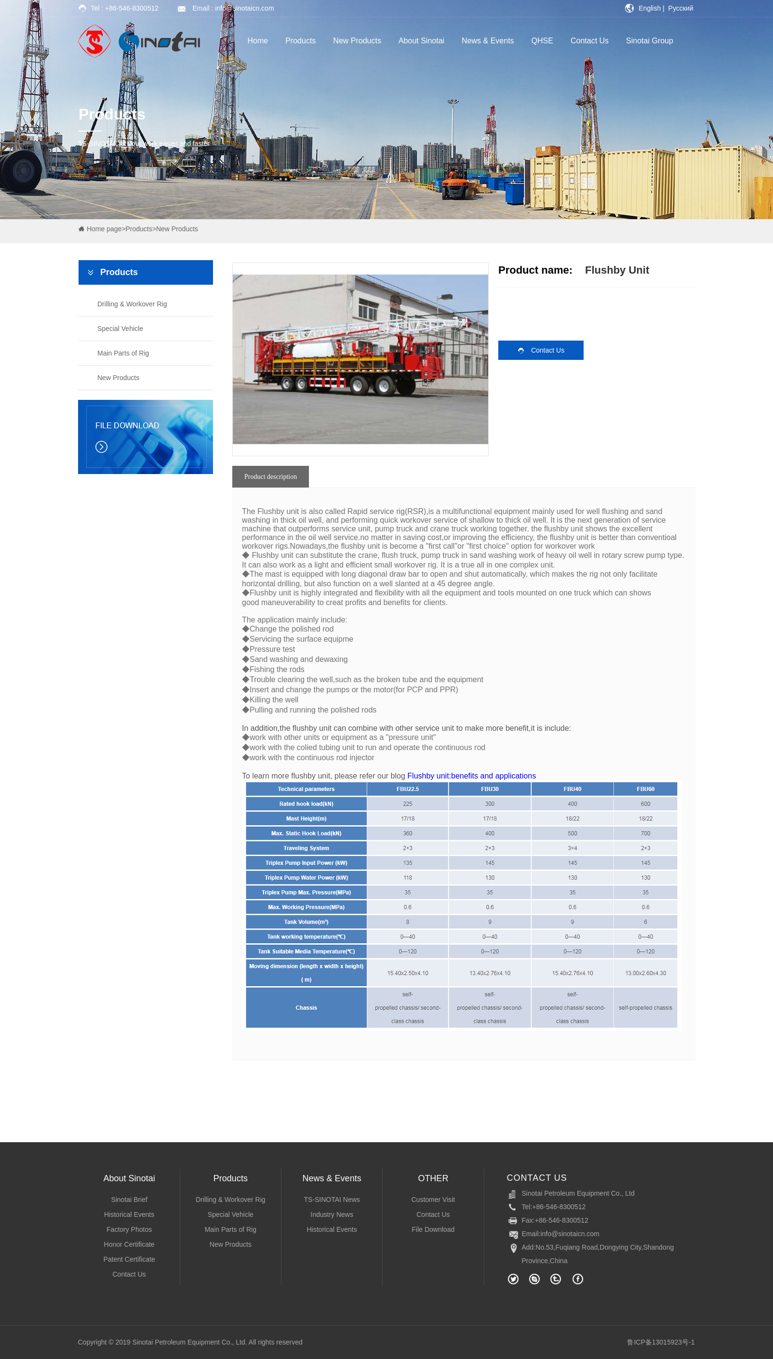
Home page (104, 229)
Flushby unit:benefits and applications (471, 776)
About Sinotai (421, 41)
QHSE (542, 41)
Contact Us (590, 41)
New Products (357, 41)
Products (300, 41)
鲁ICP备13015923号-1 (660, 1342)
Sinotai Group (649, 41)
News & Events (488, 41)
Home (258, 41)
